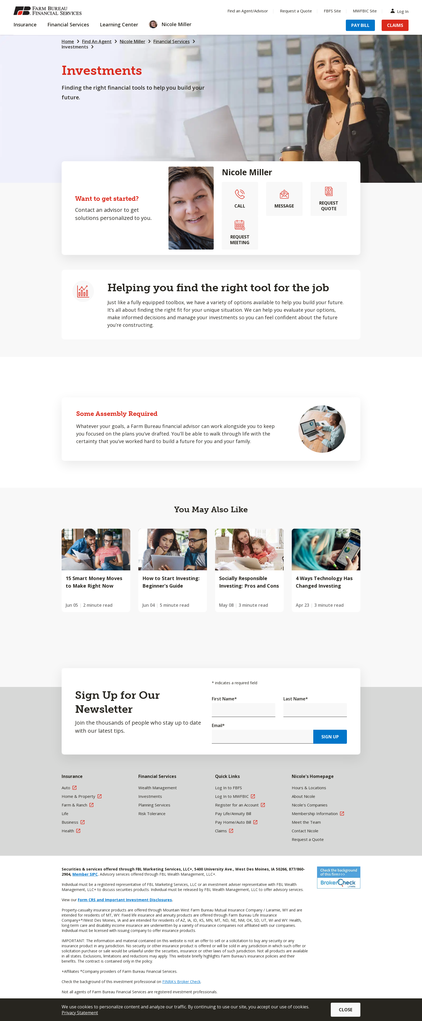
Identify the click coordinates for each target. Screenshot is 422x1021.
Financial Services (171, 41)
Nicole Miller (132, 41)
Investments (75, 47)
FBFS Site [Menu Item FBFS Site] (332, 10)
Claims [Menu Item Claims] (395, 25)
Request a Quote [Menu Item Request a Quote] (296, 10)
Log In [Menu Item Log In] (401, 10)
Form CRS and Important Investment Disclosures (125, 899)
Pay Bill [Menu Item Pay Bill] (360, 25)
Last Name (295, 699)
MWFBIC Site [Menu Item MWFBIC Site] (365, 10)
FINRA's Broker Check (181, 981)
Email (218, 725)
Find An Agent (97, 41)
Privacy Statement (80, 1013)
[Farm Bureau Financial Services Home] (48, 10)
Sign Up (330, 737)
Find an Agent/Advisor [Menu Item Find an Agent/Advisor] (247, 10)
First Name (224, 699)
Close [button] (345, 1010)
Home (68, 41)
